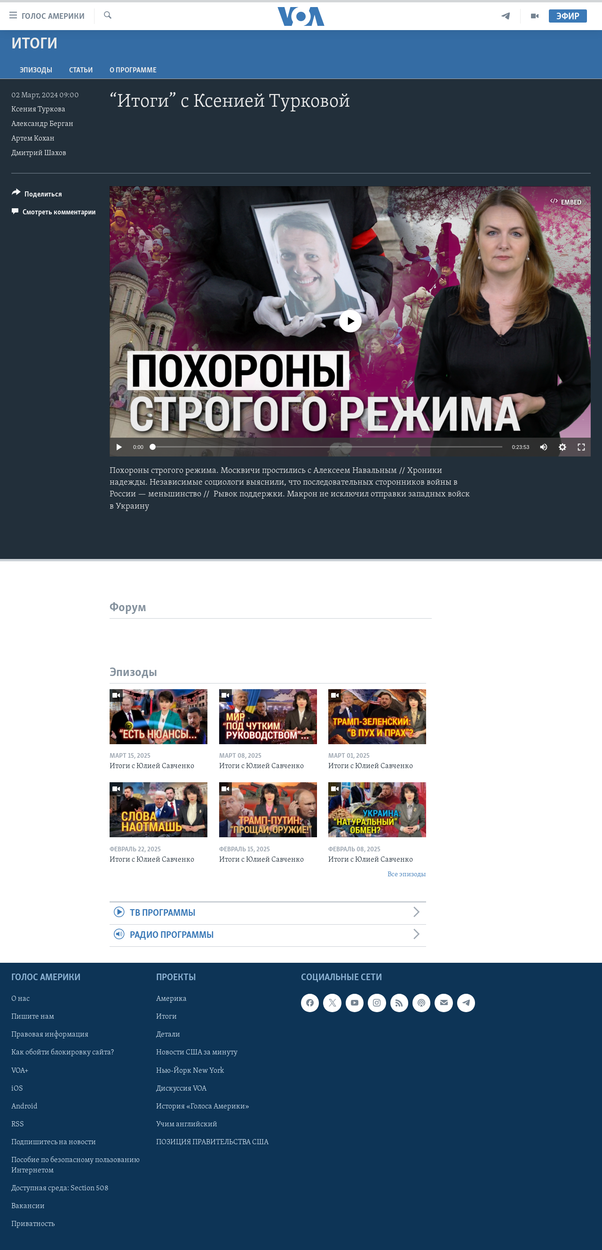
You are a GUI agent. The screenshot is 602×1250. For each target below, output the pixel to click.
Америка (171, 999)
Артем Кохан (33, 138)
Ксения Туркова (38, 109)
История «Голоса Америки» (202, 1106)
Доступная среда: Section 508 (60, 1188)
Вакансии (28, 1206)
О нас (20, 999)
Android (24, 1106)
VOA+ (20, 1071)
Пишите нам (32, 1017)
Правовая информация (49, 1035)
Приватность (33, 1224)
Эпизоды (36, 70)
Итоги (166, 1017)
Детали (168, 1035)
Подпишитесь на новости (53, 1142)
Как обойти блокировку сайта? (62, 1053)
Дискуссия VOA (181, 1089)
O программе (133, 70)
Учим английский (186, 1124)
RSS (17, 1124)
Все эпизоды (407, 874)
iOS (17, 1089)
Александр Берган (42, 124)
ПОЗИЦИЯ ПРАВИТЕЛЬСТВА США (212, 1142)
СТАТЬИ (81, 70)
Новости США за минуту (197, 1053)
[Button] (37, 195)
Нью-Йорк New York (190, 1071)
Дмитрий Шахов (38, 153)
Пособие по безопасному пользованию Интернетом (75, 1165)
